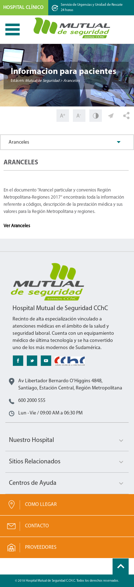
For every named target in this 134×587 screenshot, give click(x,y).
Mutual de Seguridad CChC (72, 27)
